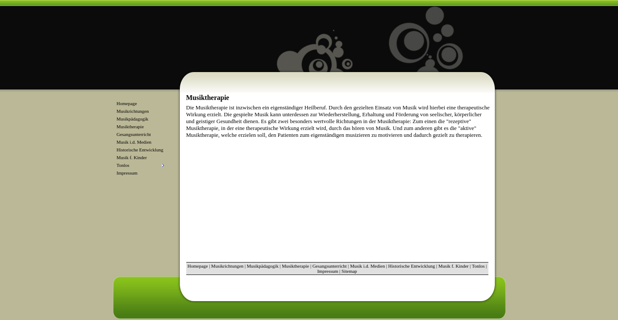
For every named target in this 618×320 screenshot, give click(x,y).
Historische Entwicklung (140, 149)
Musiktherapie (130, 126)
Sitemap (349, 271)
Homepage (127, 103)
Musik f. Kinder (132, 157)
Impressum (127, 172)
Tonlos (478, 266)
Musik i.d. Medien (134, 142)
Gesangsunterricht (134, 134)
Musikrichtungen (133, 111)
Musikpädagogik (132, 118)
